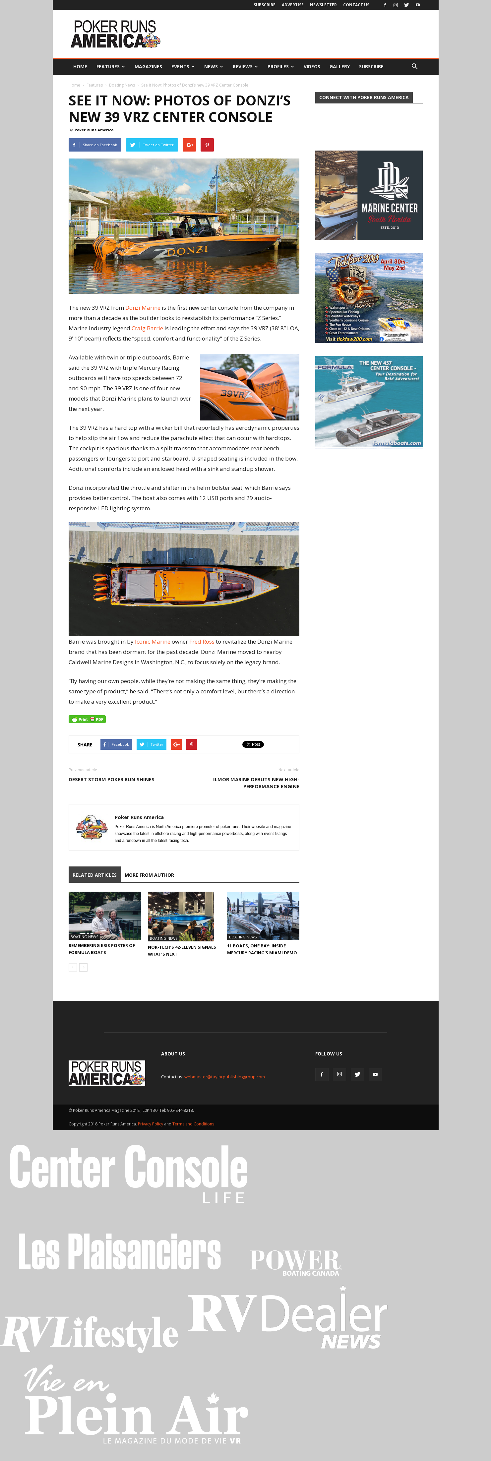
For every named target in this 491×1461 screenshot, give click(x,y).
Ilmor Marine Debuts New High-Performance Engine (256, 783)
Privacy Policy (151, 1124)
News (213, 66)
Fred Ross (202, 641)
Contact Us (356, 5)
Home (80, 66)
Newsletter (323, 5)
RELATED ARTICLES (95, 875)
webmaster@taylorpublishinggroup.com (224, 1077)
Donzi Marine (142, 307)
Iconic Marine (153, 641)
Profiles (281, 66)
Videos (312, 66)
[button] (415, 67)
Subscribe (265, 5)
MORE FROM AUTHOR (149, 875)
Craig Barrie (147, 328)
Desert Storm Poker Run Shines (111, 779)
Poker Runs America (94, 129)
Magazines (148, 66)
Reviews (245, 66)
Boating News (122, 85)
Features (110, 66)
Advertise (293, 5)
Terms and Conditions (193, 1124)
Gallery (340, 66)
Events (183, 66)
